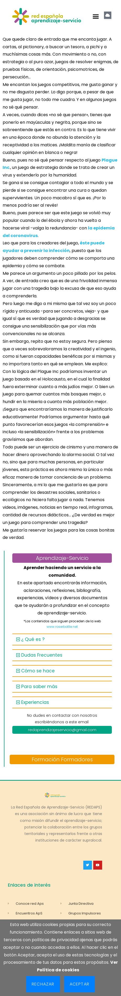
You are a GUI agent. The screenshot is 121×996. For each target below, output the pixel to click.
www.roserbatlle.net (62, 626)
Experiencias (35, 702)
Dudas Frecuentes (41, 655)
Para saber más (39, 686)
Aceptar (79, 984)
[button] (96, 17)
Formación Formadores (62, 759)
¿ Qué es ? (33, 639)
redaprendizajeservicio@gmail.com (62, 729)
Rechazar (43, 984)
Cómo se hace (38, 671)
